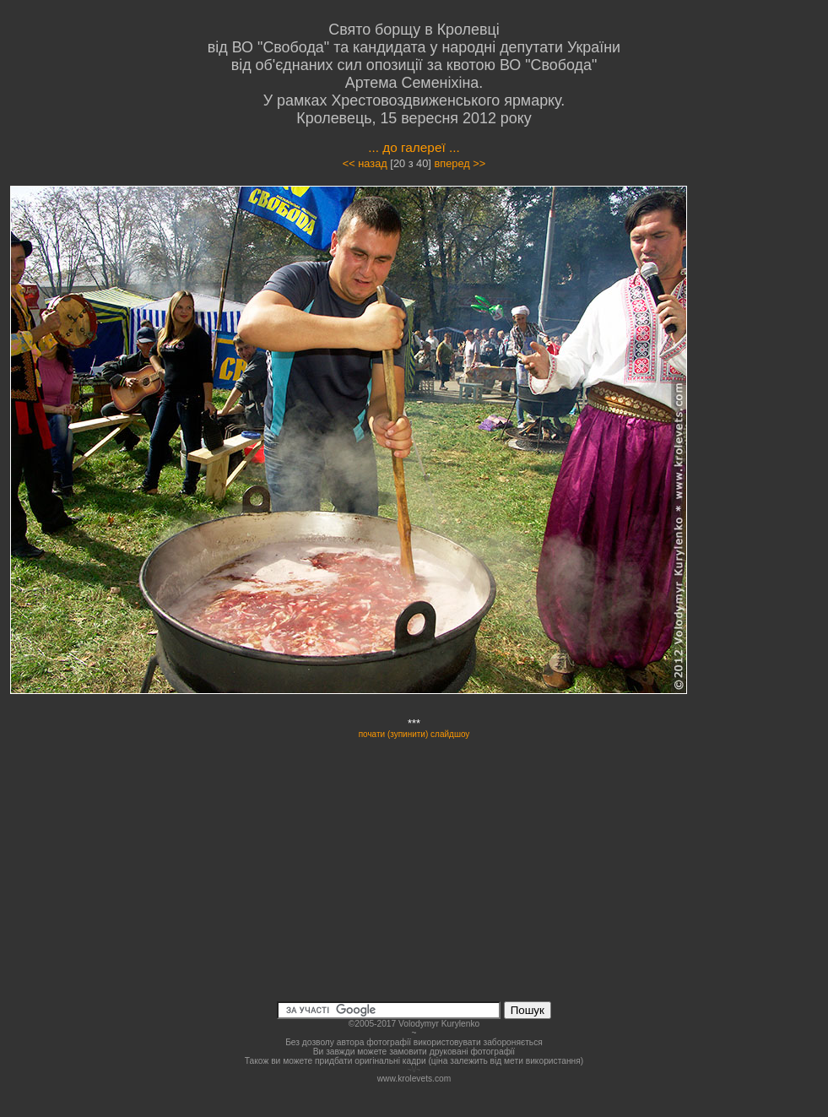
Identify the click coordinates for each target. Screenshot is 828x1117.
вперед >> (459, 163)
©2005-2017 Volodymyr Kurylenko (414, 1023)
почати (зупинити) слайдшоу (414, 734)
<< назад (365, 163)
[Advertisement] (774, 437)
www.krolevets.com (414, 1078)
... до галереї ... (414, 147)
